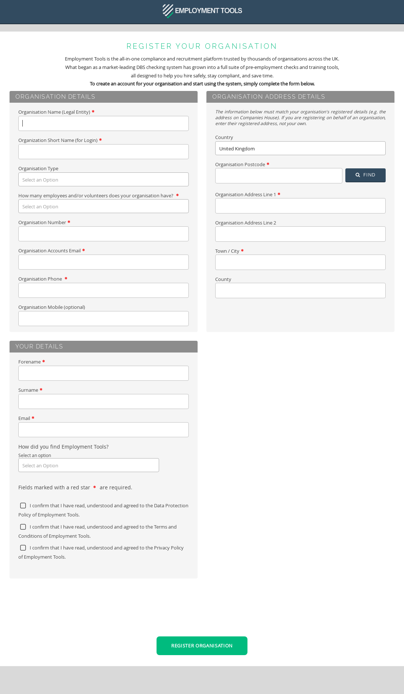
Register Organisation (202, 645)
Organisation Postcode (242, 164)
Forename (31, 361)
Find (365, 174)
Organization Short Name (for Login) (60, 140)
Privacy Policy (169, 547)
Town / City (229, 251)
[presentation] (202, 613)
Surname (30, 390)
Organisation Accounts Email (51, 250)
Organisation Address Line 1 (247, 194)
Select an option (34, 455)
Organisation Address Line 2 (245, 222)
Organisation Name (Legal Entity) (56, 112)
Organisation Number (44, 222)
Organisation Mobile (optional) (51, 307)
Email (26, 418)
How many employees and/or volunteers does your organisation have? (98, 195)
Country (224, 137)
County (223, 279)
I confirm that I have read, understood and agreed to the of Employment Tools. (103, 510)
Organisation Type (38, 168)
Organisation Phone (42, 278)
